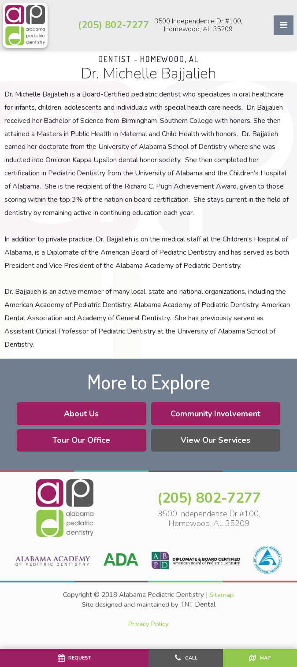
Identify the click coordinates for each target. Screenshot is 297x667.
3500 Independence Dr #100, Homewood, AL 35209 (198, 25)
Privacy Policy (148, 627)
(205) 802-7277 (113, 25)
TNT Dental (198, 608)
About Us (80, 416)
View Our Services (217, 443)
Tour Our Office (80, 443)
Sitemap (221, 599)
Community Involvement (217, 416)
